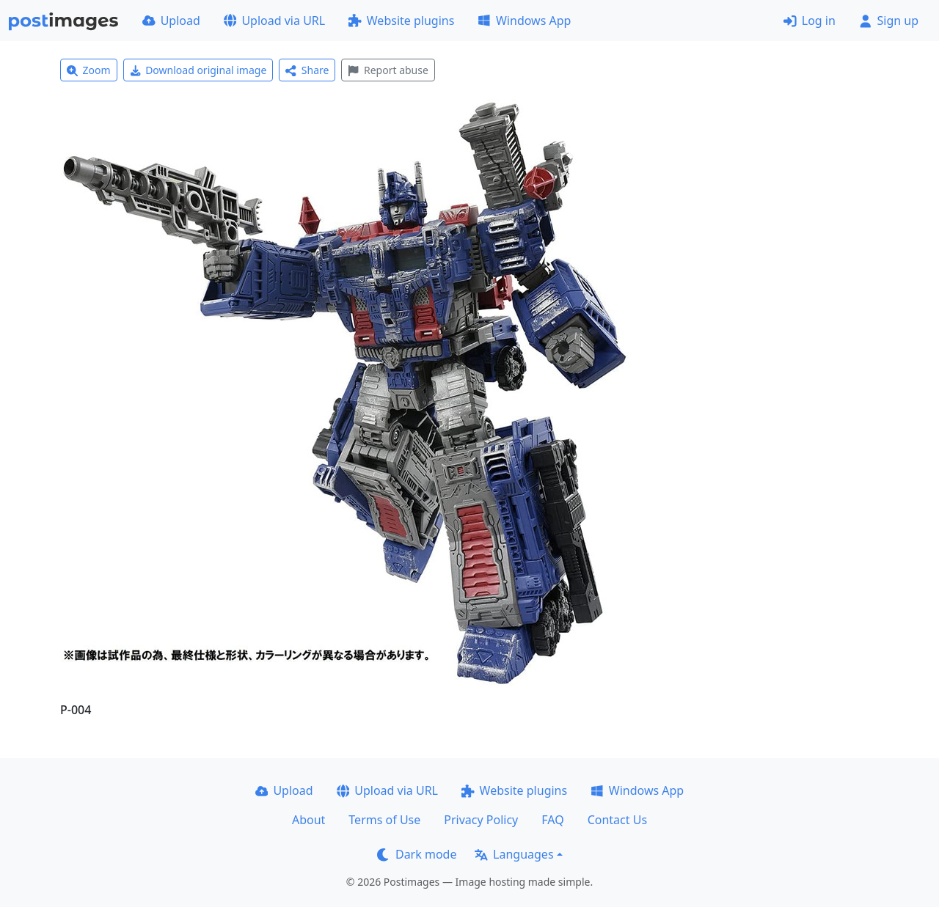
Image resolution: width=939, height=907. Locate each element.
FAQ (552, 820)
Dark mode (416, 854)
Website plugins (401, 20)
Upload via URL (274, 20)
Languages (514, 854)
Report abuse (388, 70)
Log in (809, 20)
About (308, 820)
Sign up (888, 20)
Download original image (198, 70)
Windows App (524, 20)
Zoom (89, 70)
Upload (171, 20)
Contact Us (617, 820)
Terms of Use (384, 820)
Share (307, 70)
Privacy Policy (481, 820)
